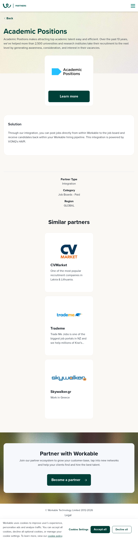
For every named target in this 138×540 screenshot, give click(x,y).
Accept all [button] (100, 529)
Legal (68, 515)
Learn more (69, 96)
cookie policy (55, 535)
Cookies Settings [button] (78, 529)
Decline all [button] (122, 529)
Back (9, 18)
